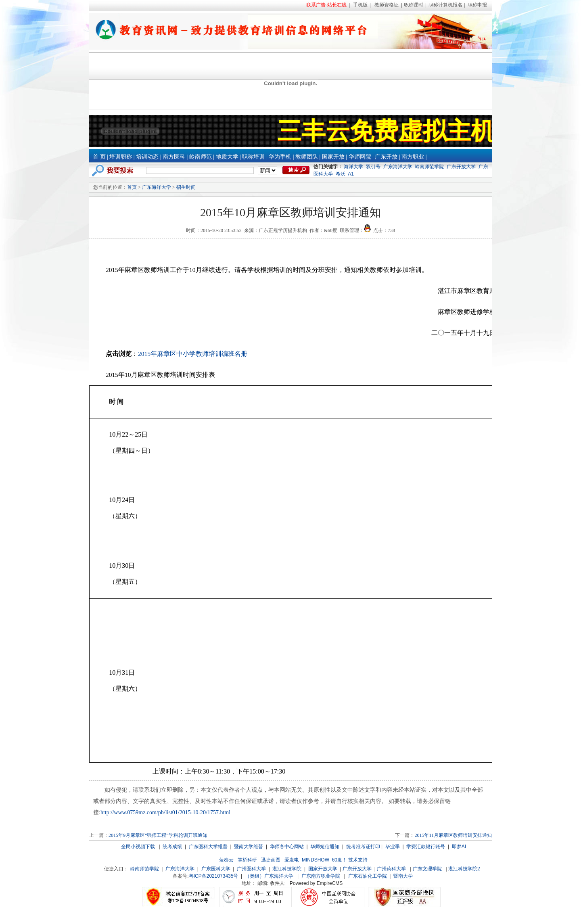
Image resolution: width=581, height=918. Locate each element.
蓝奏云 (226, 860)
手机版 (360, 5)
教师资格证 (386, 5)
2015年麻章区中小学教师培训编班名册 (192, 353)
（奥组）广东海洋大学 (269, 876)
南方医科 (174, 157)
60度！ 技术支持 (350, 860)
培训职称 (120, 157)
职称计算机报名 (445, 5)
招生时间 (186, 187)
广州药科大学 (391, 869)
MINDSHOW (315, 860)
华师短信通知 (324, 846)
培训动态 (147, 157)
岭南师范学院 (429, 166)
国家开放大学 (322, 869)
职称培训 (253, 157)
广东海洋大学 (397, 166)
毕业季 (392, 846)
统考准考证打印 (363, 846)
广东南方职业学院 (320, 876)
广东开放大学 (461, 166)
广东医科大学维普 (208, 846)
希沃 (340, 174)
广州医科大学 (251, 869)
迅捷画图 (270, 860)
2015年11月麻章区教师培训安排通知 (453, 835)
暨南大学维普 (248, 846)
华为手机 (280, 157)
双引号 (373, 166)
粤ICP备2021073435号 (213, 876)
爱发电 (291, 860)
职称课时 (413, 5)
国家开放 (333, 157)
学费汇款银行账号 (425, 846)
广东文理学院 (427, 869)
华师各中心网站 (287, 846)
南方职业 (412, 157)
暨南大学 (403, 876)
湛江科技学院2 (464, 869)
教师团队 (306, 157)
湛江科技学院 (286, 869)
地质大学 (227, 157)
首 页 (99, 157)
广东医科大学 (215, 869)
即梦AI (459, 846)
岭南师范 (200, 157)
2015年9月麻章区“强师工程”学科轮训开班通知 (158, 835)
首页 (132, 187)
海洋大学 (353, 166)
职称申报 (477, 5)
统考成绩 (172, 846)
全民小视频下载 (138, 846)
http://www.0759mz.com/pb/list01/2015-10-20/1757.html (165, 812)
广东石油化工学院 (367, 876)
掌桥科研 (247, 860)
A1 (351, 174)
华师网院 (360, 157)
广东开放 (386, 157)
